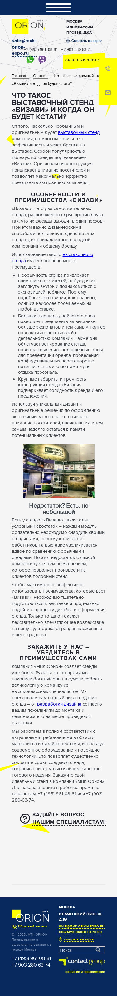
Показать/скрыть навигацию (58, 7)
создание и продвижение (85, 972)
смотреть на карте (79, 939)
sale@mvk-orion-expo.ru (24, 47)
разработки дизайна (59, 704)
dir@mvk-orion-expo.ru (80, 932)
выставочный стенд (79, 132)
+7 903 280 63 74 (76, 50)
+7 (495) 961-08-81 (41, 50)
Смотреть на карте (86, 41)
